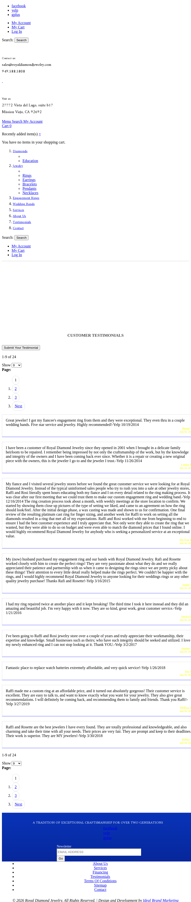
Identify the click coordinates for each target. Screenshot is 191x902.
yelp (15, 10)
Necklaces (30, 193)
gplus (16, 15)
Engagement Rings (26, 198)
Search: (8, 40)
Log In (17, 31)
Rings (26, 175)
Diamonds (20, 151)
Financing (100, 872)
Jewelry (18, 166)
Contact (18, 228)
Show (6, 365)
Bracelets (29, 184)
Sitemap (100, 885)
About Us (19, 216)
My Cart (18, 27)
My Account (21, 23)
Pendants (29, 188)
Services (18, 210)
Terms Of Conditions (100, 881)
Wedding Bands (24, 204)
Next (18, 406)
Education (30, 161)
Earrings (28, 180)
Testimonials (22, 222)
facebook (19, 6)
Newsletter (64, 846)
